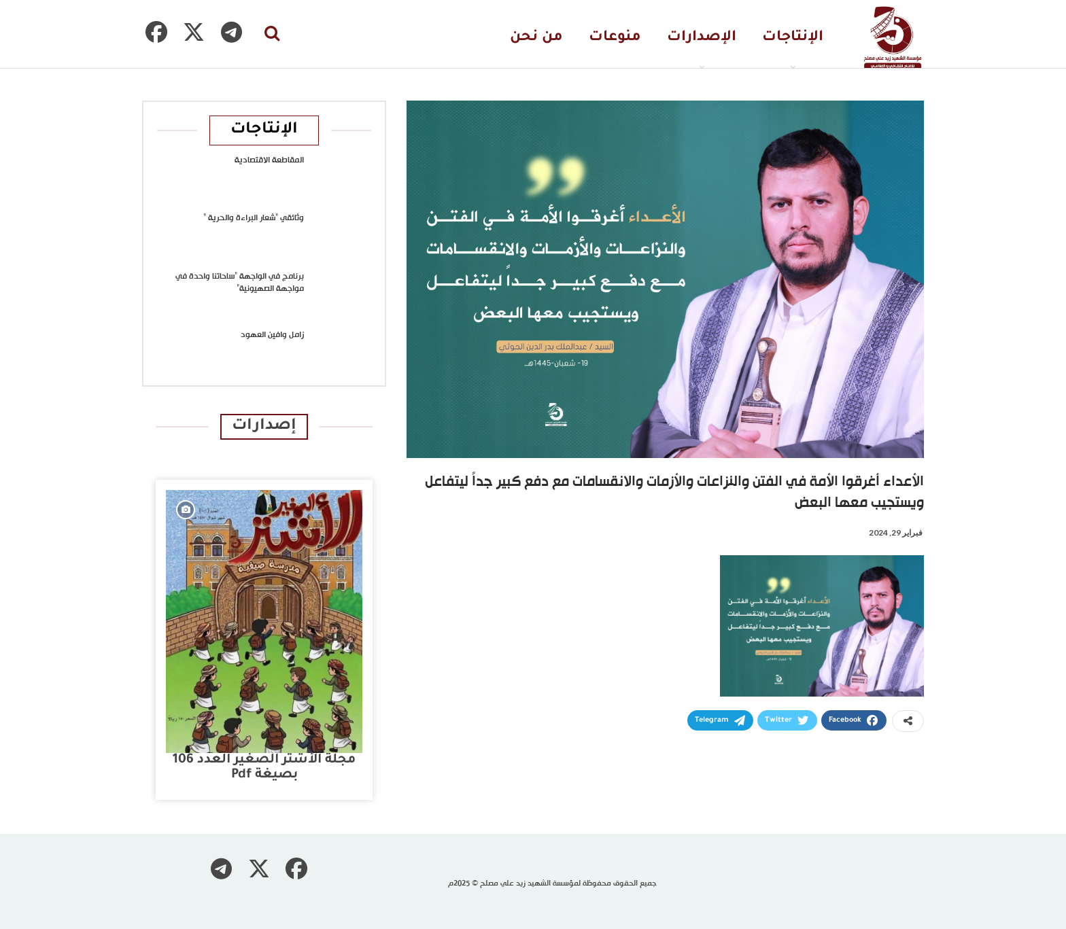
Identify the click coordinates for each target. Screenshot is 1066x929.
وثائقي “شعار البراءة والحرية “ (253, 218)
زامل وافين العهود (272, 335)
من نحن (536, 38)
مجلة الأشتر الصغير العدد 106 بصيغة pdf (264, 767)
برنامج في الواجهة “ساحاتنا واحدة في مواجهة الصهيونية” (239, 282)
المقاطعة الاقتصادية (269, 160)
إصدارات (264, 426)
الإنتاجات (792, 38)
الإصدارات (701, 38)
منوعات (615, 38)
